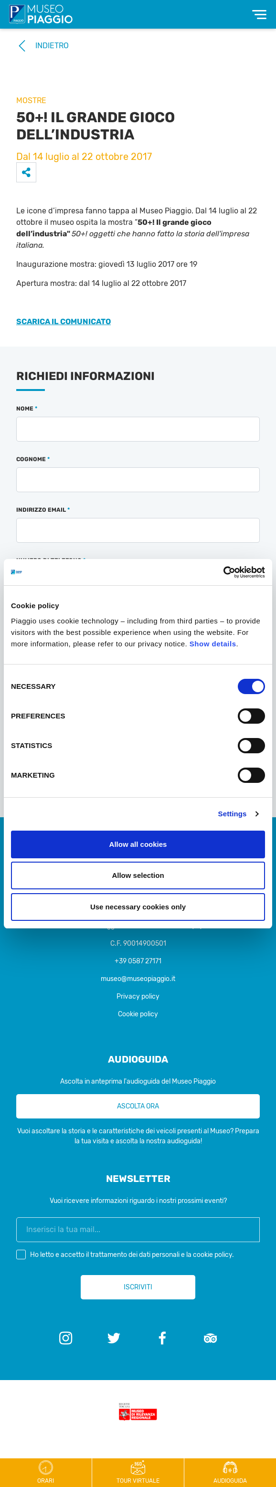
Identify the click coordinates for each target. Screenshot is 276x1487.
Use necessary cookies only (138, 907)
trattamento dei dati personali (135, 1255)
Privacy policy (138, 996)
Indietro (42, 46)
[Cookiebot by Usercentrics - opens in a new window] (223, 572)
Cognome (33, 459)
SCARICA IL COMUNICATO (63, 321)
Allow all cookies (138, 844)
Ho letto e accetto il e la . (134, 1255)
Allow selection (138, 875)
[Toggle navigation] (259, 15)
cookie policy (212, 1255)
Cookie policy (138, 1014)
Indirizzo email (43, 509)
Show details (213, 644)
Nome (26, 408)
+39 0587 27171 (138, 961)
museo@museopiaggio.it (138, 979)
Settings (232, 814)
